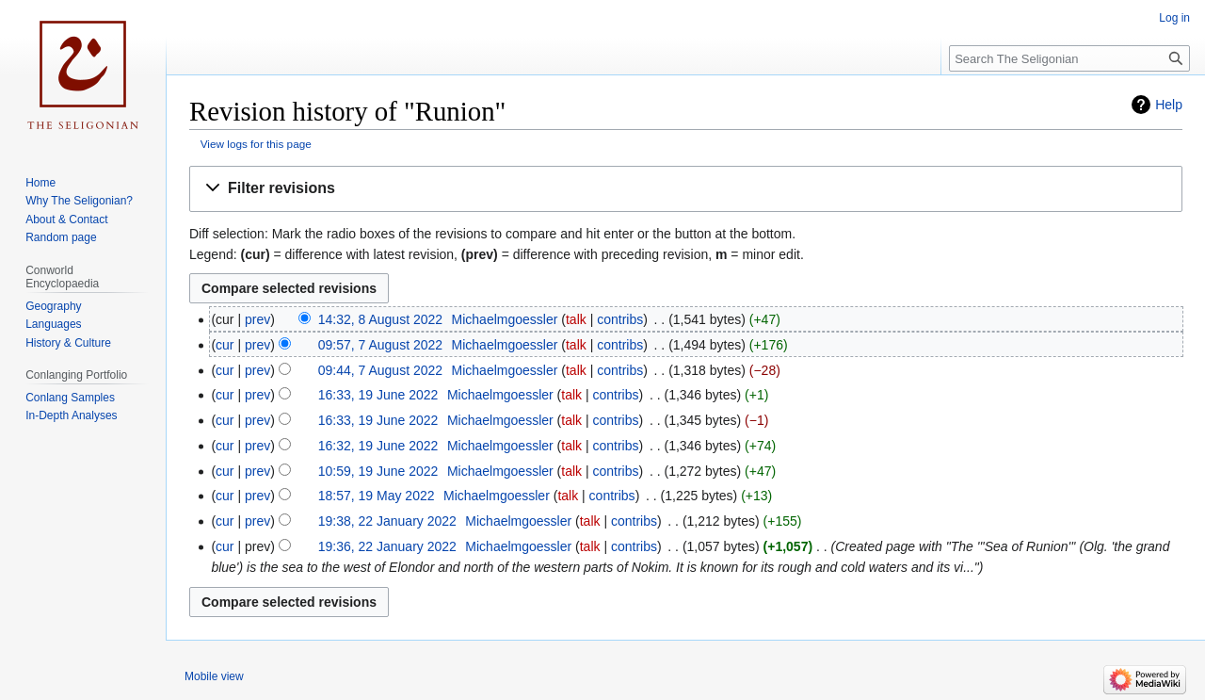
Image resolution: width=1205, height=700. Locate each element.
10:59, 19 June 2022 (378, 471)
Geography (53, 306)
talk (576, 319)
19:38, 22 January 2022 (387, 521)
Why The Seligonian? (79, 200)
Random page (60, 237)
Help (1168, 104)
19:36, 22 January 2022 (387, 546)
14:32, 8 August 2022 (380, 319)
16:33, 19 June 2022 (378, 394)
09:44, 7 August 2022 (380, 370)
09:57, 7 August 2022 (380, 344)
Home (40, 182)
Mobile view (214, 676)
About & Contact (66, 219)
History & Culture (68, 343)
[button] (685, 189)
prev (257, 319)
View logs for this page (256, 144)
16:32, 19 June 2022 (378, 445)
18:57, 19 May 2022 (376, 495)
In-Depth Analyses (71, 415)
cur (224, 344)
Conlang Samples (70, 397)
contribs (620, 319)
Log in (1174, 17)
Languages (53, 324)
